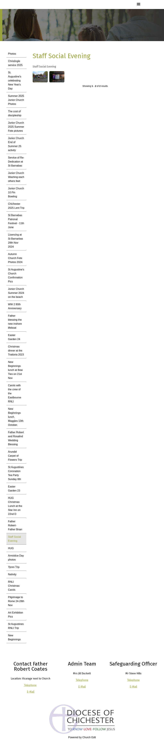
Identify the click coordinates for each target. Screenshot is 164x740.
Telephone (30, 685)
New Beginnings (14, 637)
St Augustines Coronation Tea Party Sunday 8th (16, 473)
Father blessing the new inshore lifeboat (15, 321)
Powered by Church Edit (82, 737)
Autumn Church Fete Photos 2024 (15, 258)
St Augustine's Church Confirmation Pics (16, 275)
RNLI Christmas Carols (14, 585)
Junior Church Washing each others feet (16, 177)
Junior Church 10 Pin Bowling (16, 192)
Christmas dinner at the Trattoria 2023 (16, 350)
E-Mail (30, 691)
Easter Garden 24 (14, 337)
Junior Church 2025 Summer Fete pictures (16, 126)
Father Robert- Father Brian (15, 525)
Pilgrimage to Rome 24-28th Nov (16, 601)
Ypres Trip (14, 567)
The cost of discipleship (14, 113)
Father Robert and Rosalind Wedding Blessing (16, 438)
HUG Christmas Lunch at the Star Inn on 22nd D (15, 506)
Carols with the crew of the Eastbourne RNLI (14, 393)
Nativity (12, 574)
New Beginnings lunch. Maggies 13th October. (15, 416)
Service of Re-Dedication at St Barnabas (16, 161)
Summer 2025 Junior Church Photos (16, 100)
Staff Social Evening (14, 538)
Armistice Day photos (16, 557)
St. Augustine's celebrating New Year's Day (14, 80)
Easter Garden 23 (14, 488)
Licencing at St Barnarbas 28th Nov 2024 (15, 240)
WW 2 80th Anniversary (14, 306)
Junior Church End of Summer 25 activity (16, 144)
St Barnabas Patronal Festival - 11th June (16, 221)
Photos (12, 53)
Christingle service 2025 (15, 63)
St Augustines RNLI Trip (16, 626)
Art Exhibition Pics (15, 614)
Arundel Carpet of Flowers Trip (15, 455)
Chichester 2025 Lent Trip (16, 205)
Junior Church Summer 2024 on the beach (16, 293)
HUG (11, 548)
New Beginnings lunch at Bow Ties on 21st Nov (15, 370)
